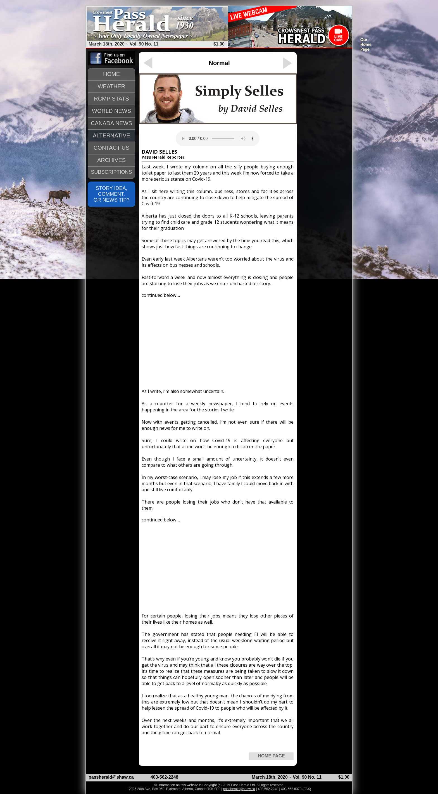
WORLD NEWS (111, 111)
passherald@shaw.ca (111, 777)
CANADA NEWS (111, 123)
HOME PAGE (271, 756)
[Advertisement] (217, 341)
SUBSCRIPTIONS (111, 172)
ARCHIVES (111, 160)
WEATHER (111, 86)
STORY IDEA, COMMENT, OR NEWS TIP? (112, 194)
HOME (111, 74)
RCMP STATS (111, 99)
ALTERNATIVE (111, 135)
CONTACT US (111, 148)
